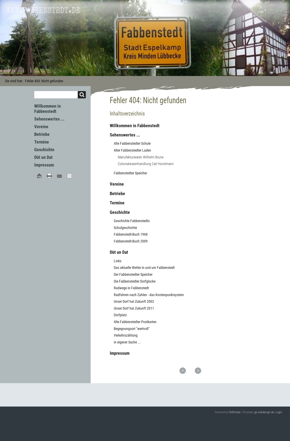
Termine (117, 202)
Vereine (117, 184)
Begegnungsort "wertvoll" (132, 329)
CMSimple (234, 412)
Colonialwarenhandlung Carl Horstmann (146, 164)
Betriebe (117, 193)
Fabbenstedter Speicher (130, 173)
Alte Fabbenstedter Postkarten (135, 322)
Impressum (119, 353)
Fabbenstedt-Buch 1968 (131, 234)
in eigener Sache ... (127, 342)
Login (279, 412)
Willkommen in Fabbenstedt (135, 125)
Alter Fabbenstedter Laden (132, 150)
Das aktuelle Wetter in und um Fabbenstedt (144, 267)
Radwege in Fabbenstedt (131, 288)
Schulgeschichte (125, 228)
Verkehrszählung (126, 335)
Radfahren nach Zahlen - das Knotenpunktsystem (149, 295)
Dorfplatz (120, 315)
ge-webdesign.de (264, 412)
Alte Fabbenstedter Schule (132, 143)
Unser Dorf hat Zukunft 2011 (134, 308)
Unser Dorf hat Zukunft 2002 (134, 301)
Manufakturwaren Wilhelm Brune (141, 157)
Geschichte (120, 212)
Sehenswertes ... (125, 134)
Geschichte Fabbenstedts (132, 221)
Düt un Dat (119, 252)
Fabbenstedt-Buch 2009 (131, 241)
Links (117, 261)
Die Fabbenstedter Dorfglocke (134, 281)
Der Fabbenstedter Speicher (133, 274)
